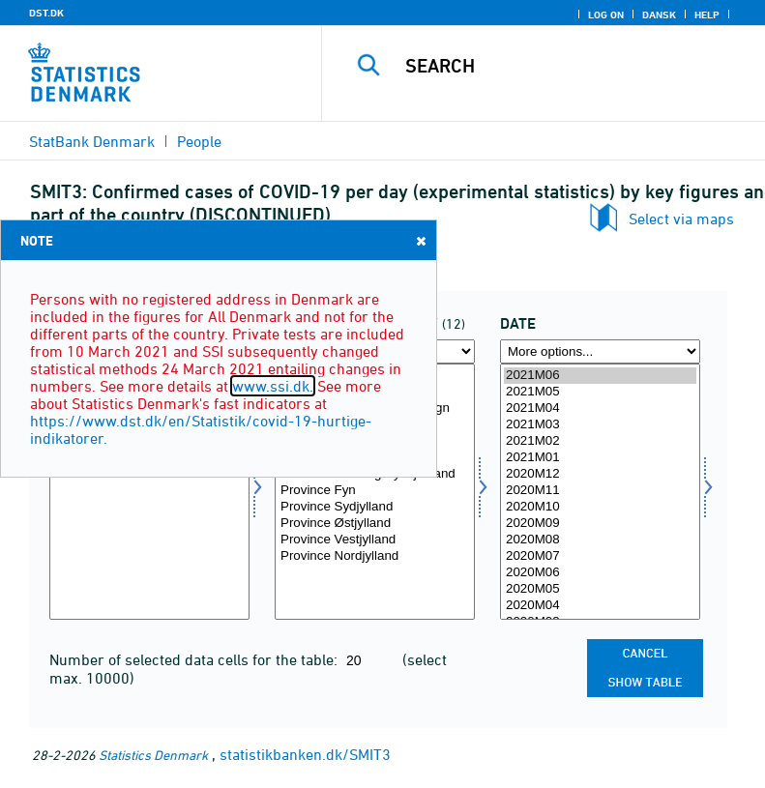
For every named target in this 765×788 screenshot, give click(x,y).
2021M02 (600, 441)
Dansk (659, 14)
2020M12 (600, 474)
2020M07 (600, 556)
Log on (606, 14)
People (199, 141)
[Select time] (600, 492)
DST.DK (46, 12)
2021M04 (600, 408)
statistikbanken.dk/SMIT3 (305, 754)
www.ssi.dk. (272, 385)
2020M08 (600, 540)
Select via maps (681, 218)
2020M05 (600, 589)
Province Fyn (375, 490)
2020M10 (600, 507)
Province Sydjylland (375, 507)
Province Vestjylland (375, 540)
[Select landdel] (375, 492)
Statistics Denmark (153, 754)
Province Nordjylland (375, 556)
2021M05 (600, 392)
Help (707, 14)
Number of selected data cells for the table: (195, 659)
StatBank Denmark (92, 141)
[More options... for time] (600, 351)
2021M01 (600, 458)
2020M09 (600, 523)
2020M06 (600, 573)
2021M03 (600, 425)
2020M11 (600, 490)
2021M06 (600, 375)
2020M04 (600, 606)
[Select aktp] (149, 492)
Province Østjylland (375, 523)
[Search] (572, 65)
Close (419, 240)
